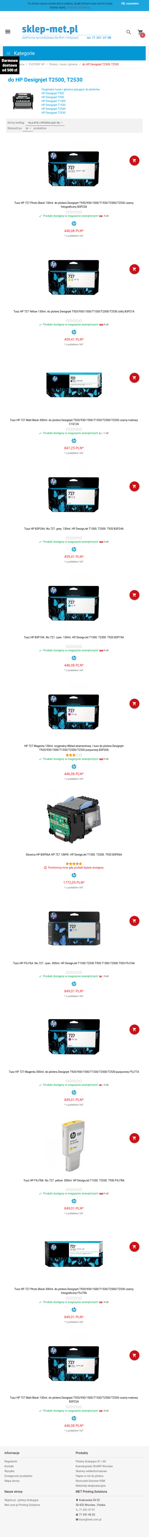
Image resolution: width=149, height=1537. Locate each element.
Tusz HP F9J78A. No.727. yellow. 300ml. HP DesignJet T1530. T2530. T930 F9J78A (73, 1180)
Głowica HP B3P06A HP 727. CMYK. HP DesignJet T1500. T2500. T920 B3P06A (74, 854)
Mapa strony (12, 1480)
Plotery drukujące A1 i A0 (91, 1461)
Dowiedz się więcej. (78, 7)
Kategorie (20, 53)
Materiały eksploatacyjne (91, 1485)
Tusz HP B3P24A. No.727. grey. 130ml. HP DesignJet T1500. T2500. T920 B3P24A (74, 528)
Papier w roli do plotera (89, 1476)
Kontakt (9, 1466)
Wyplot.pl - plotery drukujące (21, 1500)
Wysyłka (9, 1471)
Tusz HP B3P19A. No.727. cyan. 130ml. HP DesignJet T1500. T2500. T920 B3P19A (74, 637)
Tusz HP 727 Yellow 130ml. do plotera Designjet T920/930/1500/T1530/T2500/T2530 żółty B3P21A (73, 311)
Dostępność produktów (18, 1476)
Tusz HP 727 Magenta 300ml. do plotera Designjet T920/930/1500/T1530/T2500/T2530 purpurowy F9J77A (74, 1071)
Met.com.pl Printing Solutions (22, 1504)
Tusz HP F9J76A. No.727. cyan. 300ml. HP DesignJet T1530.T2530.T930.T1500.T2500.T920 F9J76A (74, 963)
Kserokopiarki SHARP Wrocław (94, 1466)
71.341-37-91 (85, 1509)
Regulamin (10, 1461)
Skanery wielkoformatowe (91, 1471)
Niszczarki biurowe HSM (90, 1480)
